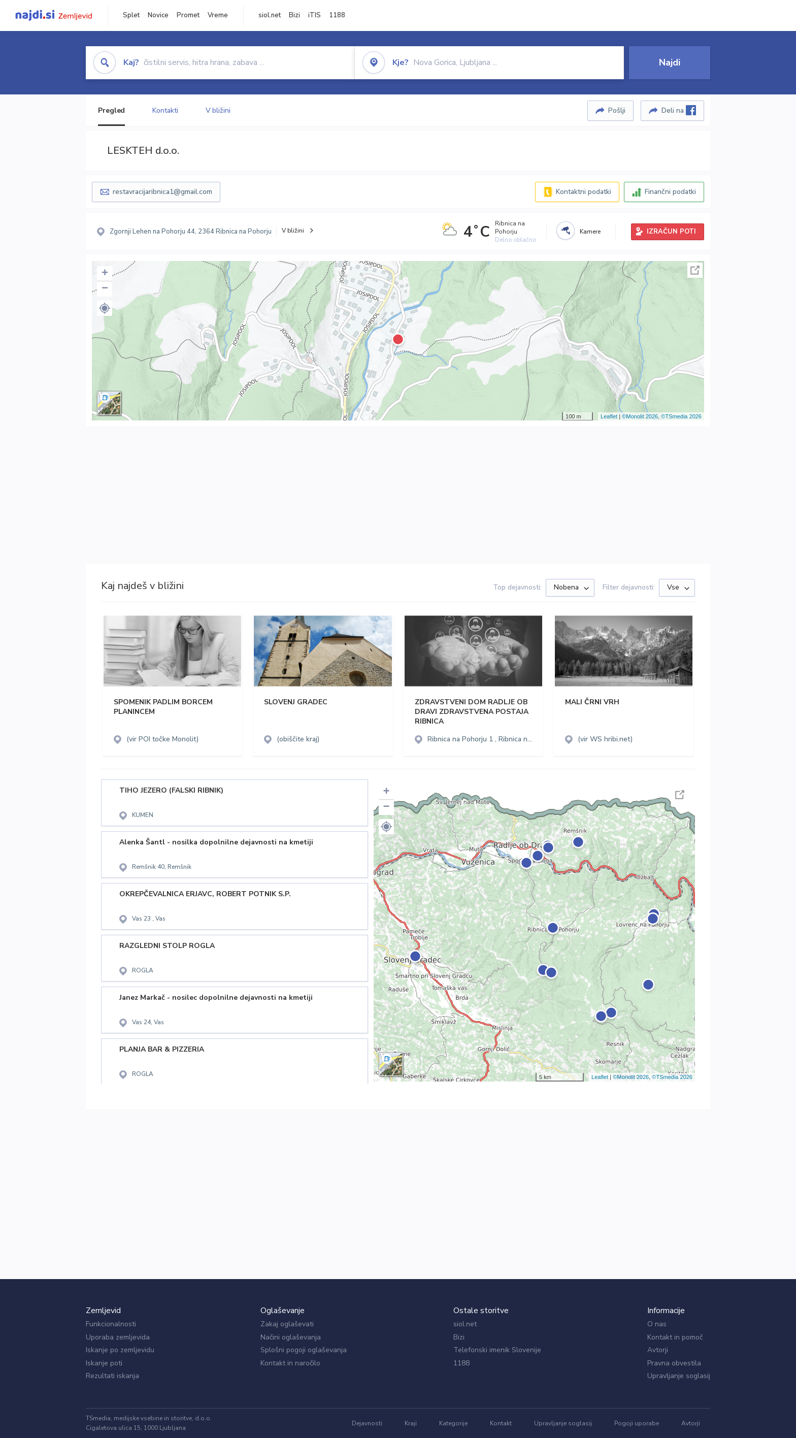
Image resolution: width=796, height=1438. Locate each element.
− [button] (105, 289)
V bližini (218, 110)
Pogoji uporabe (636, 1423)
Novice (158, 15)
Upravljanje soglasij (678, 1376)
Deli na (678, 110)
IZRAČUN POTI (671, 231)
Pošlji (616, 110)
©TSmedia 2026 (681, 416)
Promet (188, 15)
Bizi (294, 15)
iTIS (314, 15)
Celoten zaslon (695, 270)
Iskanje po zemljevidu (120, 1350)
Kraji (411, 1423)
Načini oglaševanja (290, 1337)
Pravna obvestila (674, 1363)
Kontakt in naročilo (290, 1363)
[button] (104, 308)
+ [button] (105, 273)
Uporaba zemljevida (118, 1337)
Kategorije (453, 1423)
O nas (657, 1324)
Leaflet (609, 416)
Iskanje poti (104, 1363)
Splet (131, 15)
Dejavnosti (367, 1423)
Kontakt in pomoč (675, 1337)
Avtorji (657, 1350)
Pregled (111, 110)
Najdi (669, 62)
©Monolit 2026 (640, 416)
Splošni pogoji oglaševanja (303, 1350)
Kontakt (501, 1423)
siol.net (269, 15)
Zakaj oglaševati (287, 1324)
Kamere (590, 231)
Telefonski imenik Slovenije (497, 1350)
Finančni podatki (670, 192)
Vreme (218, 15)
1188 (337, 15)
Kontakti (165, 110)
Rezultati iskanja (112, 1376)
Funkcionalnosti (111, 1324)
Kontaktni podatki (583, 192)
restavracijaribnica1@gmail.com (162, 192)
